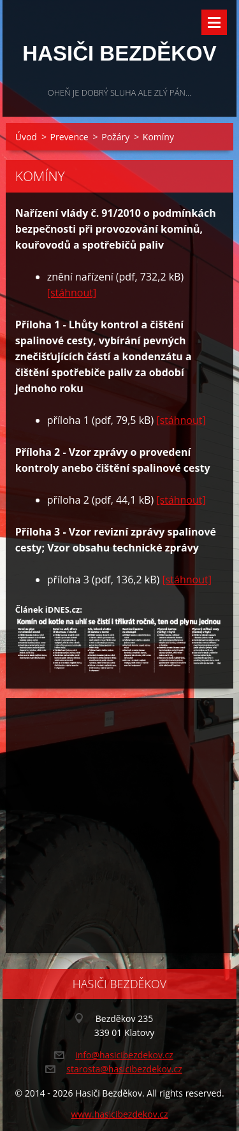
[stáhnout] (71, 293)
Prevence (69, 137)
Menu (214, 22)
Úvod (26, 137)
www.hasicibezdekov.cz (119, 1114)
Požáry (115, 137)
